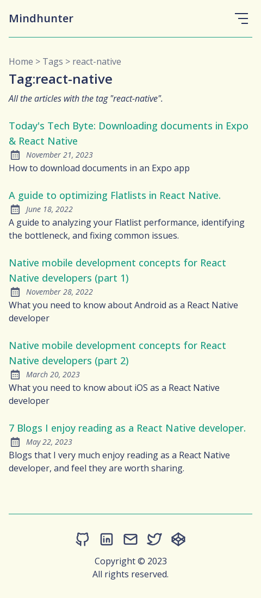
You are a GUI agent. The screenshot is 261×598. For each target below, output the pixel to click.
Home (21, 61)
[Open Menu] (241, 18)
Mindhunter (41, 18)
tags (52, 61)
